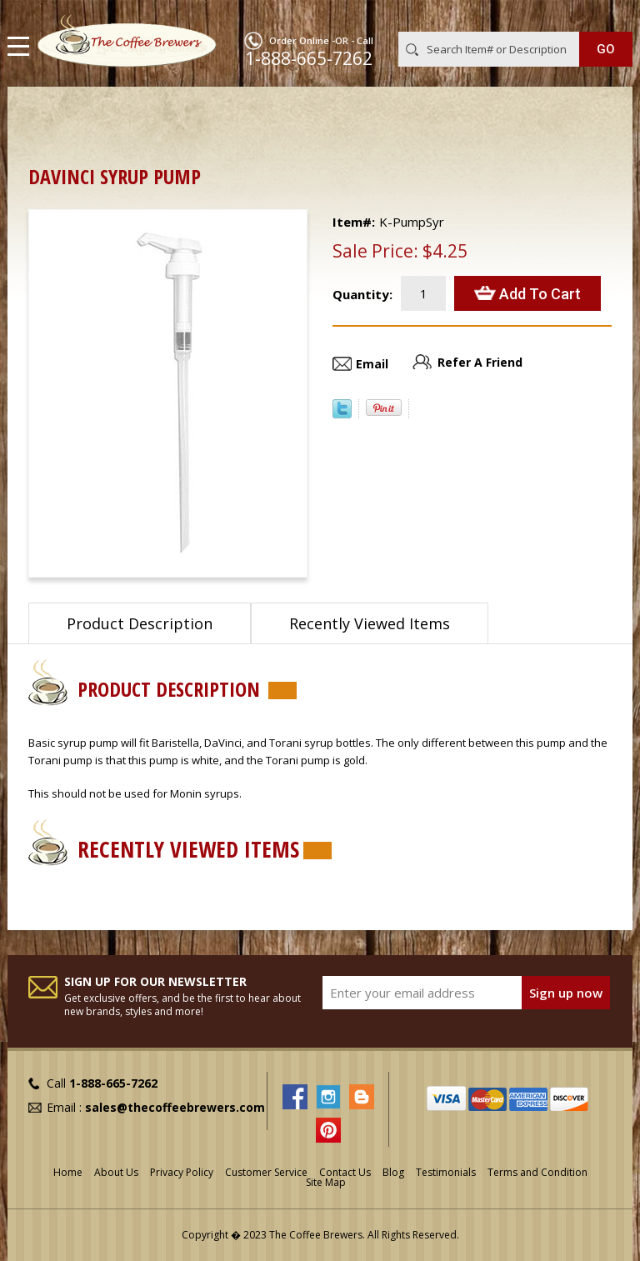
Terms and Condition (538, 1172)
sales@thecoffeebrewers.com (175, 1107)
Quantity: (362, 294)
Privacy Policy (181, 1172)
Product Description (139, 623)
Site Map (326, 1182)
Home (45, 113)
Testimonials (446, 1172)
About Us (116, 1172)
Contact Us (345, 1172)
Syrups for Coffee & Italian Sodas (435, 113)
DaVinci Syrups (79, 131)
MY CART (608, 15)
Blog (393, 1172)
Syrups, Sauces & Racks (258, 113)
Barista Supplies (128, 113)
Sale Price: (375, 251)
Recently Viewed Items (369, 623)
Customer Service (266, 1172)
